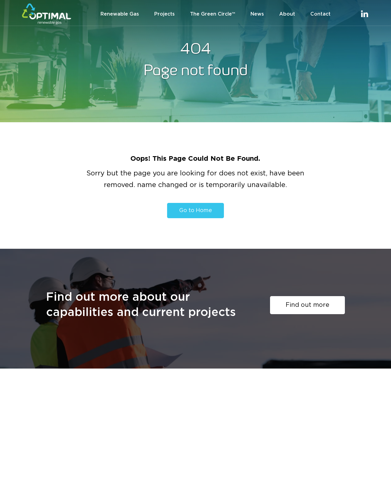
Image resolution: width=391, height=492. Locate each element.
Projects (164, 14)
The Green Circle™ (212, 14)
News (257, 14)
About (287, 14)
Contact (320, 14)
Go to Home (195, 210)
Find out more (307, 305)
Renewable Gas (119, 14)
